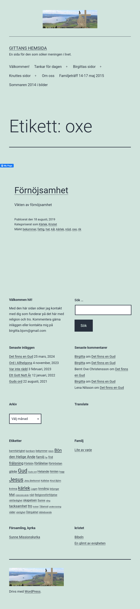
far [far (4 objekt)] (46, 457)
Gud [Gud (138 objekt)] (22, 471)
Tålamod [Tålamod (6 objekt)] (43, 506)
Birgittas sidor (84, 66)
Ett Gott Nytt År (20, 375)
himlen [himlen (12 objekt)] (54, 471)
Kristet (52, 224)
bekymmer (29, 229)
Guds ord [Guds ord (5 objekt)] (32, 471)
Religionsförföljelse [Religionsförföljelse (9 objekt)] (46, 495)
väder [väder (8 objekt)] (12, 512)
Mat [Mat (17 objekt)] (12, 495)
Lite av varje (83, 450)
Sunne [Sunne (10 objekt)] (41, 500)
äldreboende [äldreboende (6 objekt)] (45, 512)
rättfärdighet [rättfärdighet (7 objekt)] (15, 500)
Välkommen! (19, 66)
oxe (74, 229)
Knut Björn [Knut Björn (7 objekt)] (55, 480)
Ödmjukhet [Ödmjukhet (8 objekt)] (32, 512)
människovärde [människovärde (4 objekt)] (22, 495)
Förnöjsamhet (41, 190)
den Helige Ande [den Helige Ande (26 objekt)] (22, 457)
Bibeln (79, 537)
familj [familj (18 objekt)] (40, 457)
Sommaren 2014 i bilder (28, 85)
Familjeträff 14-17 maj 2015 (81, 76)
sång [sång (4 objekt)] (48, 500)
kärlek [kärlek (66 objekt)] (24, 488)
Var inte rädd (18, 369)
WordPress (32, 591)
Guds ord (15, 381)
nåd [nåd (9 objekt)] (32, 495)
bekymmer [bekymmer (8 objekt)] (42, 450)
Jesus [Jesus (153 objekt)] (16, 479)
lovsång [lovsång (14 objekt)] (43, 488)
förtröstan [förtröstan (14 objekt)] (55, 463)
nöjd (68, 229)
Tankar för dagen (48, 66)
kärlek (60, 229)
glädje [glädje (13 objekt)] (13, 471)
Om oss (48, 76)
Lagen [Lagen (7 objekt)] (34, 488)
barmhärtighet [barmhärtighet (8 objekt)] (17, 450)
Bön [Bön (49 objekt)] (58, 450)
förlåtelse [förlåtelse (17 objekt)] (41, 463)
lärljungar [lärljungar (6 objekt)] (54, 488)
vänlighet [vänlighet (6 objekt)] (20, 512)
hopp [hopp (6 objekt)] (61, 471)
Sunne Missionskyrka (24, 537)
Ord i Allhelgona (20, 363)
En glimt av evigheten (90, 543)
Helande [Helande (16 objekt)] (43, 471)
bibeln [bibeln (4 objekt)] (51, 451)
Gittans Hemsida (28, 48)
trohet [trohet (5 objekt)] (36, 506)
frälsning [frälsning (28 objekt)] (16, 463)
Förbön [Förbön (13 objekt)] (29, 463)
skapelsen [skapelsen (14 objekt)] (30, 500)
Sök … (79, 300)
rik (79, 229)
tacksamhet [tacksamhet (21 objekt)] (18, 506)
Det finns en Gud (21, 356)
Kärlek (43, 224)
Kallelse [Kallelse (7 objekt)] (45, 480)
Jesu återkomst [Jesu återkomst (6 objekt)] (32, 480)
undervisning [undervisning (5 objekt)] (55, 506)
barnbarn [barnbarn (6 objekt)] (30, 451)
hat (48, 229)
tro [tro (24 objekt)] (30, 506)
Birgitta (80, 356)
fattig (41, 229)
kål (53, 229)
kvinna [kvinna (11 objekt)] (13, 488)
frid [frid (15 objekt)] (50, 457)
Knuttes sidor (20, 76)
